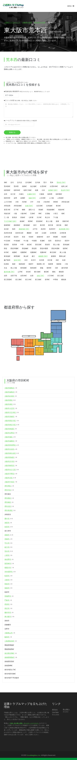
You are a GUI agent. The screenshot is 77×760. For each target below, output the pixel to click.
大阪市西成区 (11, 458)
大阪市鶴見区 (11, 466)
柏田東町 (59, 194)
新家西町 (7, 225)
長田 (49, 241)
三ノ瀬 (6, 218)
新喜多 (14, 218)
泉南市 (7, 621)
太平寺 (35, 229)
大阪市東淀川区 (12, 425)
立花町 (44, 233)
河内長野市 (10, 572)
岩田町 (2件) (52, 190)
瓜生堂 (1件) (65, 190)
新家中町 (65, 222)
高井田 (43, 229)
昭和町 (30, 222)
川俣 (38, 202)
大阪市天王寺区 (12, 413)
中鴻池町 (17, 241)
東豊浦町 (17, 256)
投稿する (12, 133)
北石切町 (39, 206)
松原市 (8, 576)
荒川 (45, 183)
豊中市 (9, 519)
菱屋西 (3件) (43, 256)
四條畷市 (8, 625)
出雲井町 (43, 187)
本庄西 (41, 260)
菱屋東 (53, 256)
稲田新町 (7, 190)
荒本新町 (7, 187)
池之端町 (33, 187)
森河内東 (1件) (9, 272)
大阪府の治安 (27, 22)
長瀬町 (42, 241)
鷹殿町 (29, 233)
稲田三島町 (28, 190)
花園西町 (23, 253)
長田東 (14, 245)
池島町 (24, 187)
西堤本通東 (55, 249)
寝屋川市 (9, 568)
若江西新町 (8, 280)
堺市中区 (9, 490)
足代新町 (28, 183)
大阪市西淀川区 (12, 421)
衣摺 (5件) (29, 206)
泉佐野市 (9, 560)
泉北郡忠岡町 (11, 654)
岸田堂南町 (18, 206)
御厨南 (58, 264)
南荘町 (29, 245)
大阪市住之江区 (12, 470)
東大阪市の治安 (39, 22)
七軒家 (31, 218)
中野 (22, 245)
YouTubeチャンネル (55, 714)
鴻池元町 (7, 214)
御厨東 (50, 264)
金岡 (15, 198)
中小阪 (26, 241)
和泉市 (8, 584)
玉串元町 (7, 237)
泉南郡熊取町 (11, 658)
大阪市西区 (10, 400)
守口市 (8, 543)
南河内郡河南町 (10, 674)
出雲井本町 (54, 187)
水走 (5, 268)
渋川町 (39, 218)
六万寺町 (50, 276)
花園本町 (43, 253)
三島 (66, 264)
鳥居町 (63, 237)
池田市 (8, 523)
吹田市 (9, 527)
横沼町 (46, 272)
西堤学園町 (15, 249)
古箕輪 (47, 214)
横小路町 (37, 272)
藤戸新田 (7, 260)
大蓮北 (21, 194)
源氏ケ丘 (32, 210)
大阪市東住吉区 (12, 454)
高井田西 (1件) (64, 229)
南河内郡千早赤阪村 (12, 678)
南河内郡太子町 (10, 670)
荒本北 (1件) (61, 183)
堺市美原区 (10, 511)
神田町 (55, 202)
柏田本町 (7, 198)
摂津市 (8, 605)
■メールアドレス (20, 121)
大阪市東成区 (11, 429)
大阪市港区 (10, 405)
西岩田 (47, 245)
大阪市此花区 (11, 396)
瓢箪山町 (62, 256)
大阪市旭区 (10, 437)
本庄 (26, 260)
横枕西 (61, 272)
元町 (56, 268)
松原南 (6, 264)
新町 (66, 225)
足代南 (37, 183)
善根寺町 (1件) (24, 229)
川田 (17, 202)
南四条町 (33, 268)
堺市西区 (9, 498)
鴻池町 (40, 210)
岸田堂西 (7, 206)
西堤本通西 (44, 249)
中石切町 (7, 241)
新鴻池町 (27, 225)
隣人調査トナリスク (66, 711)
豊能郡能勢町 (9, 649)
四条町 (22, 218)
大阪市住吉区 (11, 449)
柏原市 (7, 592)
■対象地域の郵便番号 (27, 92)
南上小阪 (14, 268)
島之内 (47, 218)
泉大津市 (8, 531)
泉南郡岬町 (9, 666)
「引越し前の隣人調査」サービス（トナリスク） (23, 724)
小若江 (55, 214)
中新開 (34, 241)
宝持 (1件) (17, 260)
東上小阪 (63, 253)
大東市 (8, 580)
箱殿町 (14, 253)
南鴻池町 (23, 268)
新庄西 (42, 225)
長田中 (67, 241)
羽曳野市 (9, 596)
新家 (57, 222)
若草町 (47, 280)
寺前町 (31, 237)
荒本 (51, 183)
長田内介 (58, 241)
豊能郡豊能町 (9, 645)
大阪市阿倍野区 (12, 445)
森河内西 (64, 268)
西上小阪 (56, 245)
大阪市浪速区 (11, 417)
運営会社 (55, 710)
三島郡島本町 (11, 641)
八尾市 (8, 556)
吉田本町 (23, 276)
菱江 (33, 256)
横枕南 (63, 280)
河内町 (24, 202)
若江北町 (60, 276)
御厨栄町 (22, 264)
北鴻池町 (49, 206)
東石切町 (53, 253)
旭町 (5, 183)
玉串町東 (63, 233)
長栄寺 (16, 237)
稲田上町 (64, 187)
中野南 (55, 280)
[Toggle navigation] (71, 6)
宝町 (36, 233)
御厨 (13, 264)
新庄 (35, 225)
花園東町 (33, 253)
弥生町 (28, 272)
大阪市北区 (10, 478)
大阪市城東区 (11, 441)
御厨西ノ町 (41, 264)
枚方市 (8, 547)
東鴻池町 (7, 256)
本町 (57, 260)
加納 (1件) (32, 198)
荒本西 (16, 187)
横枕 (53, 272)
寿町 (40, 214)
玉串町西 (53, 233)
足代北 (19, 183)
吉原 (31, 276)
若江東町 (18, 280)
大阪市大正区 (11, 409)
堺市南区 (9, 503)
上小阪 (51, 198)
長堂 (23, 237)
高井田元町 (19, 233)
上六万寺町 (8, 202)
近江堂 (13, 194)
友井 (48, 237)
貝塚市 (8, 539)
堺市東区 (8, 494)
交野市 (7, 629)
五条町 (32, 214)
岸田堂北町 (65, 202)
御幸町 (49, 268)
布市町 (6, 253)
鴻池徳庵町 (51, 210)
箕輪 (41, 268)
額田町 (65, 249)
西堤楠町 (25, 249)
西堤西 (34, 249)
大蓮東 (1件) (31, 194)
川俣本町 (46, 202)
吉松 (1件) (40, 276)
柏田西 (49, 194)
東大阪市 (9, 617)
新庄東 (50, 225)
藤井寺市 (9, 613)
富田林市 (9, 564)
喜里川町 (7, 210)
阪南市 (8, 637)
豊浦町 (55, 237)
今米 (43, 190)
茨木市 (9, 552)
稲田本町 (17, 190)
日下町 (16, 210)
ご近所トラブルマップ (12, 22)
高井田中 (52, 229)
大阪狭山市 (10, 633)
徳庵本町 (40, 237)
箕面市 (8, 588)
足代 (12, 183)
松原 (63, 260)
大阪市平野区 (11, 474)
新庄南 (58, 225)
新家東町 (17, 225)
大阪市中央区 (11, 482)
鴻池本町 (61, 210)
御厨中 (31, 264)
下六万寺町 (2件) (10, 222)
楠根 (23, 210)
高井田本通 (8, 233)
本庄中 (33, 260)
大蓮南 (41, 194)
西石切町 (38, 245)
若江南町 (38, 280)
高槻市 (9, 535)
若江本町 (28, 280)
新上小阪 (49, 222)
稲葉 (36, 190)
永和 (5, 194)
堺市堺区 (9, 486)
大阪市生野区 (11, 433)
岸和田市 (8, 515)
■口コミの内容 (20, 101)
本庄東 (49, 260)
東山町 (26, 256)
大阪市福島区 (11, 392)
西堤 (5, 249)
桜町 (63, 214)
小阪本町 (23, 214)
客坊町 (58, 206)
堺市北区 (9, 507)
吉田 (5, 276)
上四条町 (60, 198)
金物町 (22, 198)
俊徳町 (22, 222)
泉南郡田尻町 (9, 662)
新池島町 (39, 222)
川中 (31, 202)
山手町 (20, 272)
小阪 (15, 214)
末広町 (6, 229)
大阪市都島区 (11, 388)
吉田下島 (14, 276)
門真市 (8, 600)
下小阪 (55, 218)
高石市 (8, 609)
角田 (13, 229)
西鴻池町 (66, 245)
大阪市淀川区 (11, 462)
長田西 (6, 245)
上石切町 (42, 198)
